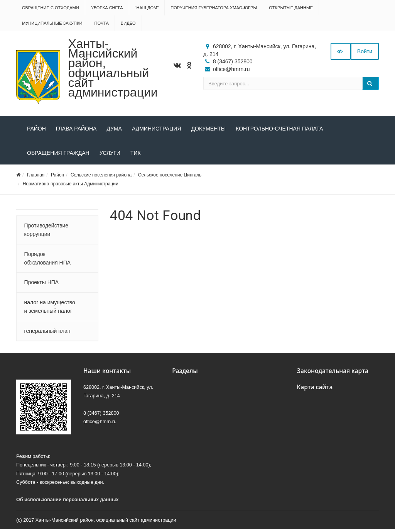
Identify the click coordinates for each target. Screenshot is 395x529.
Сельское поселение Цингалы (170, 175)
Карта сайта (315, 387)
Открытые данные (291, 7)
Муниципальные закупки (52, 23)
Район (36, 128)
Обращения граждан (58, 153)
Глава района (76, 128)
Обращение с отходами (50, 7)
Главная (36, 175)
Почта (101, 23)
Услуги (110, 153)
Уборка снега (107, 7)
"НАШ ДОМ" (147, 7)
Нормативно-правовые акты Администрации (70, 184)
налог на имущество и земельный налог (49, 306)
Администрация (156, 128)
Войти (364, 51)
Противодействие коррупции (46, 229)
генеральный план (47, 331)
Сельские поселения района (101, 175)
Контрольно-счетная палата (279, 128)
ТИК (135, 153)
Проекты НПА (41, 282)
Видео (128, 23)
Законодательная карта (332, 371)
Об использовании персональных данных (67, 499)
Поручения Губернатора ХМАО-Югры (213, 7)
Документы (208, 128)
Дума (114, 128)
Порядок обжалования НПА (47, 258)
